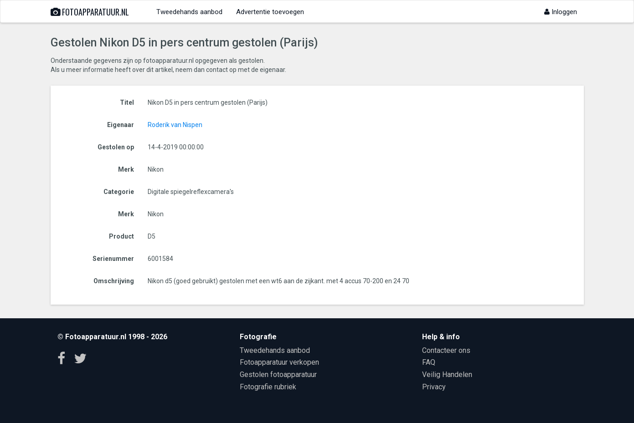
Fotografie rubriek (268, 386)
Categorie (118, 191)
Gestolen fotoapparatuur (278, 374)
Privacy (434, 386)
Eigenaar (120, 124)
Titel (127, 102)
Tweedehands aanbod (189, 12)
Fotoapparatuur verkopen (279, 362)
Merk (126, 169)
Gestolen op (116, 147)
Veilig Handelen (447, 374)
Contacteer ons (446, 350)
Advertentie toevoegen (270, 12)
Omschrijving (113, 281)
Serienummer (113, 258)
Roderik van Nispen (175, 124)
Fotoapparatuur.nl (90, 12)
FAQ (428, 362)
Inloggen (560, 12)
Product (121, 236)
